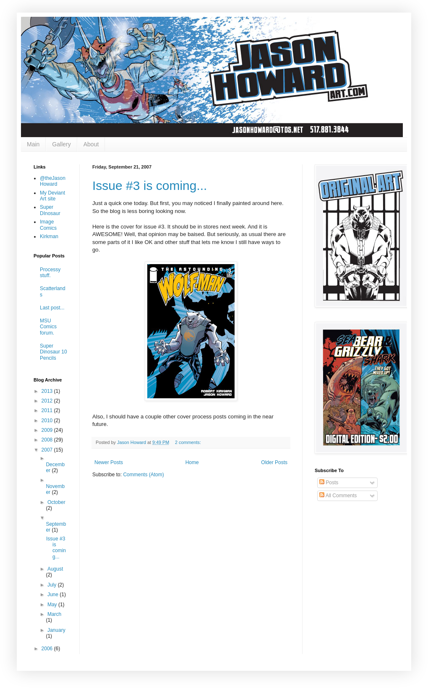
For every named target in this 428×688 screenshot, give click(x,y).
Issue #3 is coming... (149, 185)
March (54, 614)
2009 (48, 430)
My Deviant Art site (52, 196)
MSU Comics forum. (48, 327)
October (56, 502)
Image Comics (48, 225)
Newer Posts (108, 462)
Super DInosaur (50, 210)
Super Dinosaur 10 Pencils (53, 352)
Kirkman (49, 236)
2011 (48, 410)
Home (192, 462)
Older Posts (274, 462)
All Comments (338, 495)
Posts (328, 482)
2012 (48, 401)
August (55, 569)
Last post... (52, 308)
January (56, 630)
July (52, 585)
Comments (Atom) (143, 475)
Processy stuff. (50, 272)
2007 (48, 450)
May (52, 605)
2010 (48, 420)
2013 (48, 391)
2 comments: (188, 442)
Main (33, 144)
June (53, 594)
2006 (48, 649)
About (91, 144)
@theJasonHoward (52, 181)
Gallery (61, 144)
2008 (48, 440)
